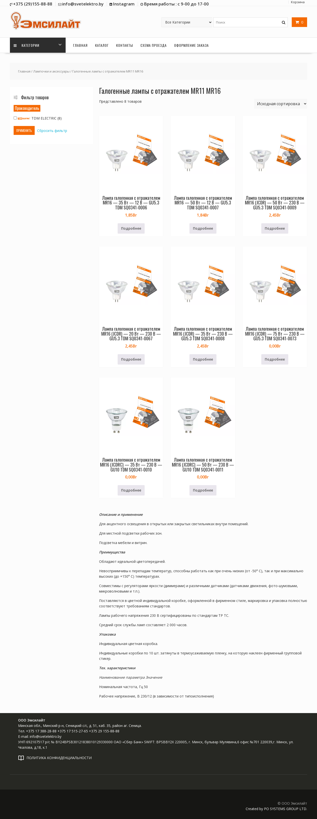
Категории (26, 45)
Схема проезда (153, 45)
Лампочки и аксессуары (51, 71)
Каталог (102, 45)
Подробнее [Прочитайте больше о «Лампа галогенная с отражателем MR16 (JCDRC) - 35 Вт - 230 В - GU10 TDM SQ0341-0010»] (131, 490)
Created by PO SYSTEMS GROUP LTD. (276, 808)
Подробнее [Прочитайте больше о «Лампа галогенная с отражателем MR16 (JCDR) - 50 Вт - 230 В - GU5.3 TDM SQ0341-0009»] (275, 228)
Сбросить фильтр (52, 130)
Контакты (124, 45)
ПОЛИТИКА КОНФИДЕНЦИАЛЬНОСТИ (59, 757)
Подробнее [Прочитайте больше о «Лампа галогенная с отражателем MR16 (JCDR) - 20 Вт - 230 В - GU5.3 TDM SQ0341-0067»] (131, 359)
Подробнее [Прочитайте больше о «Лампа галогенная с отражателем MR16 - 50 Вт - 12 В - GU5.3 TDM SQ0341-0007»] (203, 228)
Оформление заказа (191, 45)
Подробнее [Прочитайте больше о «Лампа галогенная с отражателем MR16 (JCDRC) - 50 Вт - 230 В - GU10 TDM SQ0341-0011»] (203, 490)
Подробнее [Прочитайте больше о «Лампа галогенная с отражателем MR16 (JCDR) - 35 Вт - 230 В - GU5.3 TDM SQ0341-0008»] (203, 359)
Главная (80, 45)
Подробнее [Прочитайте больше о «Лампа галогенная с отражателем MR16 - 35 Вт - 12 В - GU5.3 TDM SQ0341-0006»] (131, 228)
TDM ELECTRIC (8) (38, 118)
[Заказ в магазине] (280, 104)
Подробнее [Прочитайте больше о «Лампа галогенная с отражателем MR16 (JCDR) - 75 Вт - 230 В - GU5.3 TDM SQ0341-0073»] (275, 359)
